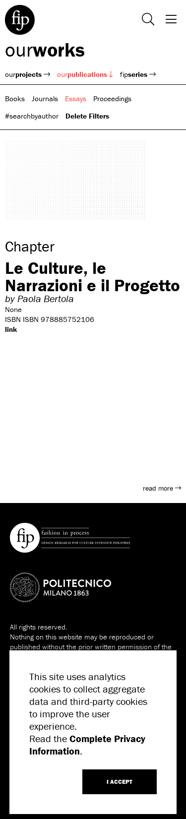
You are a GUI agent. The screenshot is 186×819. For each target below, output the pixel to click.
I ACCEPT (119, 781)
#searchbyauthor (32, 116)
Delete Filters (87, 116)
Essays (75, 98)
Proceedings (112, 98)
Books (15, 98)
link (11, 329)
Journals (45, 98)
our (45, 49)
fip (138, 74)
